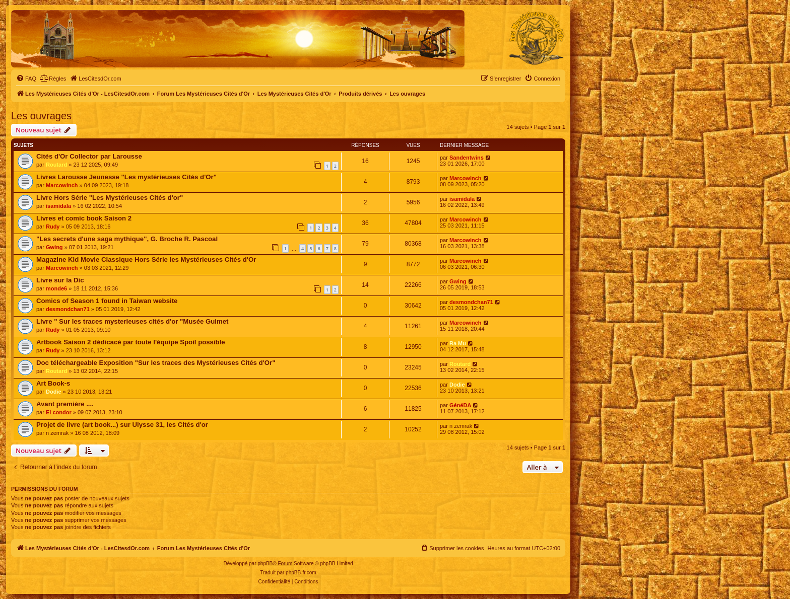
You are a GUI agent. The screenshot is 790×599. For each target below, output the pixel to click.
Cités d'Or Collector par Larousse (89, 156)
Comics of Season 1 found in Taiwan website (106, 301)
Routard (56, 165)
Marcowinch (62, 185)
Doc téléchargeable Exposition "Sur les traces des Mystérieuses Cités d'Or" (155, 362)
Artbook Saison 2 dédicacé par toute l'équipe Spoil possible (130, 342)
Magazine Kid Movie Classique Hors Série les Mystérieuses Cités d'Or (146, 259)
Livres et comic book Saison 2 (83, 218)
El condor (59, 412)
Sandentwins (466, 158)
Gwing (54, 247)
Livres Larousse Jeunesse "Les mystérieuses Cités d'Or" (126, 177)
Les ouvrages (41, 115)
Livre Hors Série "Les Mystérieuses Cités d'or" (109, 197)
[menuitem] (26, 78)
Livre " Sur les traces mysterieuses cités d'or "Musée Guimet (132, 321)
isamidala (58, 206)
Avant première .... (65, 404)
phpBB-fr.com (301, 572)
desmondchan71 (68, 309)
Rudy (53, 226)
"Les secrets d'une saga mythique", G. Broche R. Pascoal (127, 239)
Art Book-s (53, 383)
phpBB (265, 563)
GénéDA (460, 405)
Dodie (53, 392)
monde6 (56, 288)
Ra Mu (457, 343)
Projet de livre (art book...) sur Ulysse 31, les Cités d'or (122, 424)
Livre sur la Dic (60, 280)
